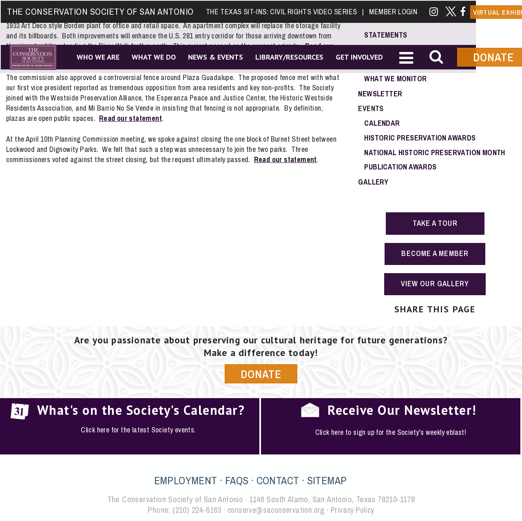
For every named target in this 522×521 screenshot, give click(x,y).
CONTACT (278, 479)
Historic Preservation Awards (420, 137)
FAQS (237, 479)
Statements (385, 34)
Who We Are (97, 56)
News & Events (214, 56)
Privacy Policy (354, 508)
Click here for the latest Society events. (138, 429)
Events (370, 108)
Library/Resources (288, 56)
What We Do (153, 56)
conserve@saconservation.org (275, 508)
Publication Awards (400, 167)
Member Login (392, 10)
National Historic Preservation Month (434, 152)
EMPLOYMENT (185, 479)
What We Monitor (395, 78)
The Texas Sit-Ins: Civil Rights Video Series (284, 10)
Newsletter (380, 93)
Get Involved (358, 56)
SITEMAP (327, 479)
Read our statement (131, 117)
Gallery (373, 181)
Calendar (382, 123)
